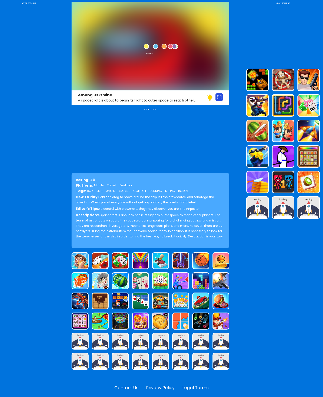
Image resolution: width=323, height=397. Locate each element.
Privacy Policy (160, 388)
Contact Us (126, 388)
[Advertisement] (29, 69)
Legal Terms (195, 388)
